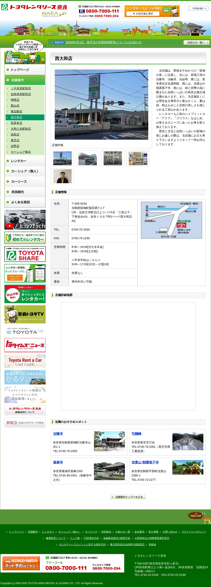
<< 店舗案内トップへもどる (128, 497)
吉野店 (15, 146)
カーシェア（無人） (25, 171)
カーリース (25, 181)
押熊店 (15, 99)
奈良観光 (25, 192)
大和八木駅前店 (21, 128)
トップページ (25, 70)
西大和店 (16, 117)
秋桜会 (152, 544)
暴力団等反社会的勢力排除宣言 (127, 544)
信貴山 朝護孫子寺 (145, 462)
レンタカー (25, 161)
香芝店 (15, 140)
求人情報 (153, 531)
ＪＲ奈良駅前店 (21, 88)
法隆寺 (58, 433)
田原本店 (16, 123)
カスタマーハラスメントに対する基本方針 (82, 544)
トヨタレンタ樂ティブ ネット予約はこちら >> (21, 563)
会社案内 (139, 531)
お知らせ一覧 (122, 531)
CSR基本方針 (91, 538)
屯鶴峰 (136, 433)
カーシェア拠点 (21, 151)
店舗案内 (25, 80)
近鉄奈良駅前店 (21, 94)
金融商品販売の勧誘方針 (116, 538)
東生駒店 (16, 111)
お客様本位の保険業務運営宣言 (152, 538)
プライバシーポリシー (193, 531)
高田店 (15, 134)
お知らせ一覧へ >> (197, 42)
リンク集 (75, 538)
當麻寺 (58, 462)
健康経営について (56, 538)
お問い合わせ (169, 531)
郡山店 (15, 105)
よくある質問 (25, 202)
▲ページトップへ (199, 518)
